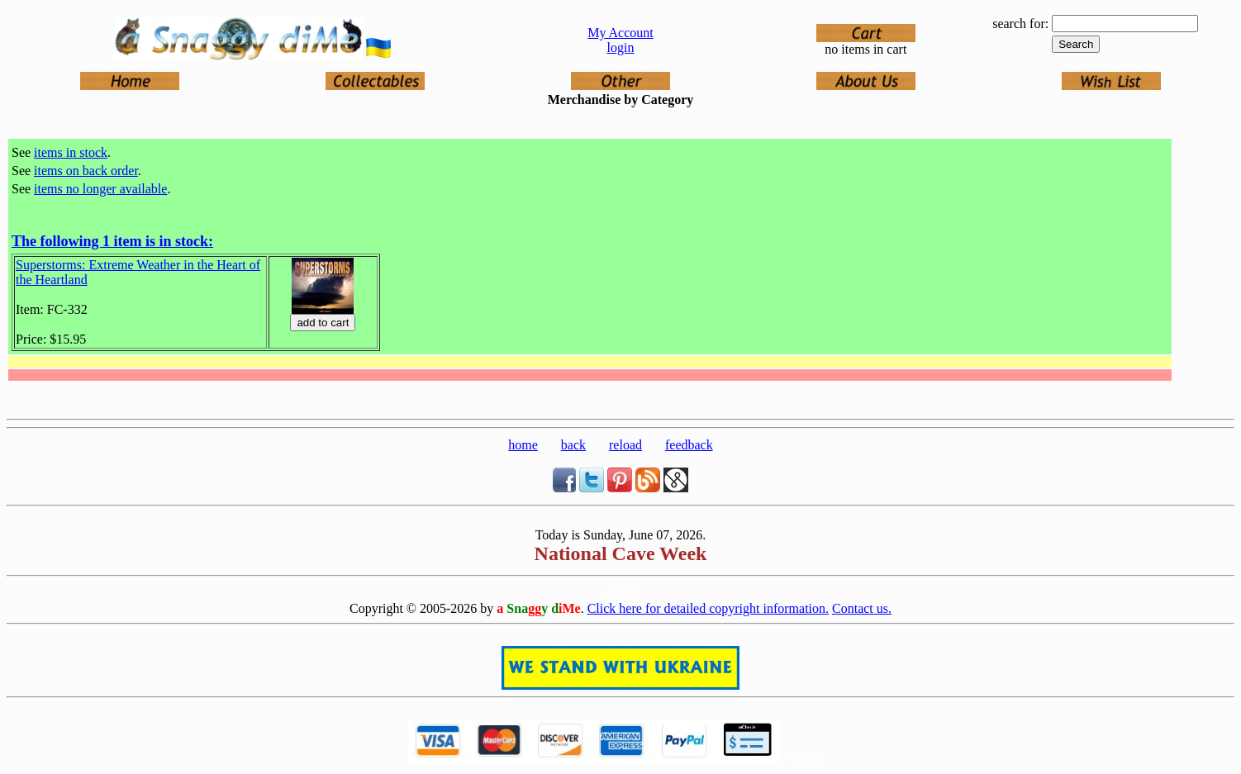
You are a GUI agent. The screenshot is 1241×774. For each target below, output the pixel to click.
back (573, 445)
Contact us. (862, 608)
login (621, 47)
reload (625, 445)
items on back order (86, 171)
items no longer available (100, 189)
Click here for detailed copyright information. (708, 608)
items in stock (70, 152)
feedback (689, 445)
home (523, 445)
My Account (620, 33)
